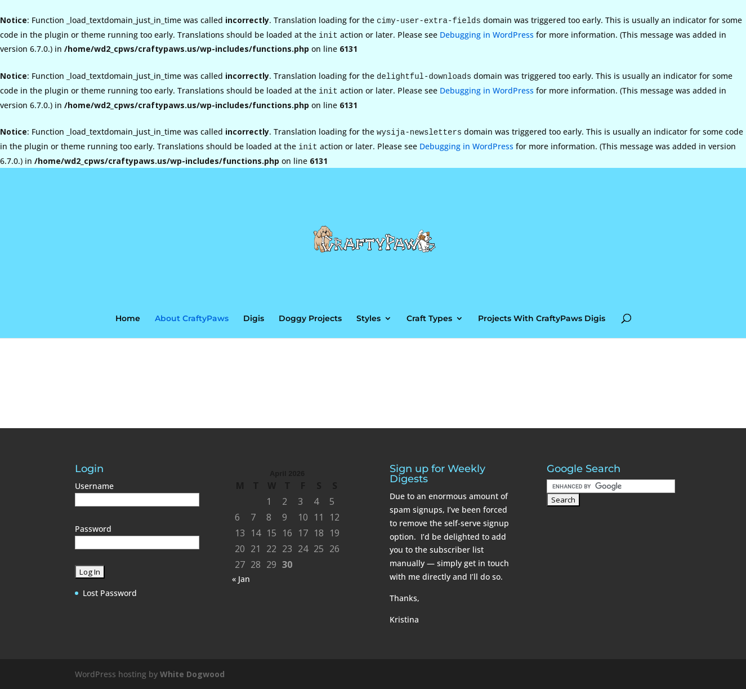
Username (94, 486)
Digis (253, 318)
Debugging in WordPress (487, 34)
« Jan (241, 579)
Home (127, 318)
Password (93, 528)
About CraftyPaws (192, 318)
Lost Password (110, 593)
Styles (368, 318)
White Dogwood (192, 674)
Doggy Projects (310, 318)
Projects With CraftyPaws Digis (541, 318)
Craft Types (429, 318)
